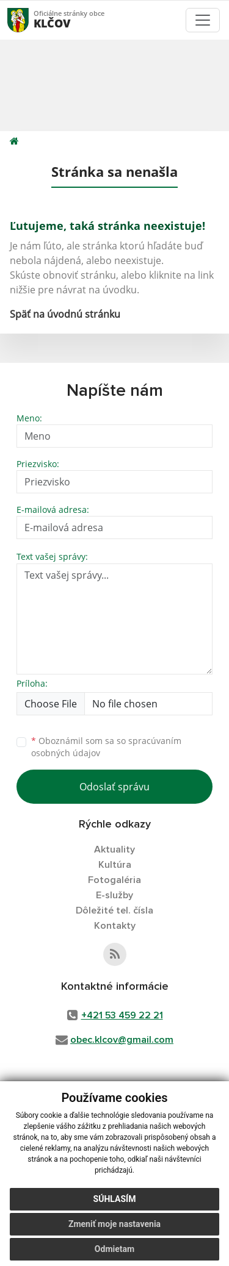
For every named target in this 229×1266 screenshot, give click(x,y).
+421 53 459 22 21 (122, 1015)
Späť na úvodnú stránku (65, 314)
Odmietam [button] (114, 1249)
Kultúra (114, 865)
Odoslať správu (114, 786)
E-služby (114, 895)
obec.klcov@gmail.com (121, 1040)
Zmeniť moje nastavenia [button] (114, 1224)
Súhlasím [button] (114, 1199)
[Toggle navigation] (203, 20)
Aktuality (114, 849)
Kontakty (115, 926)
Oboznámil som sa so (106, 747)
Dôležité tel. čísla (114, 910)
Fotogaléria (114, 880)
